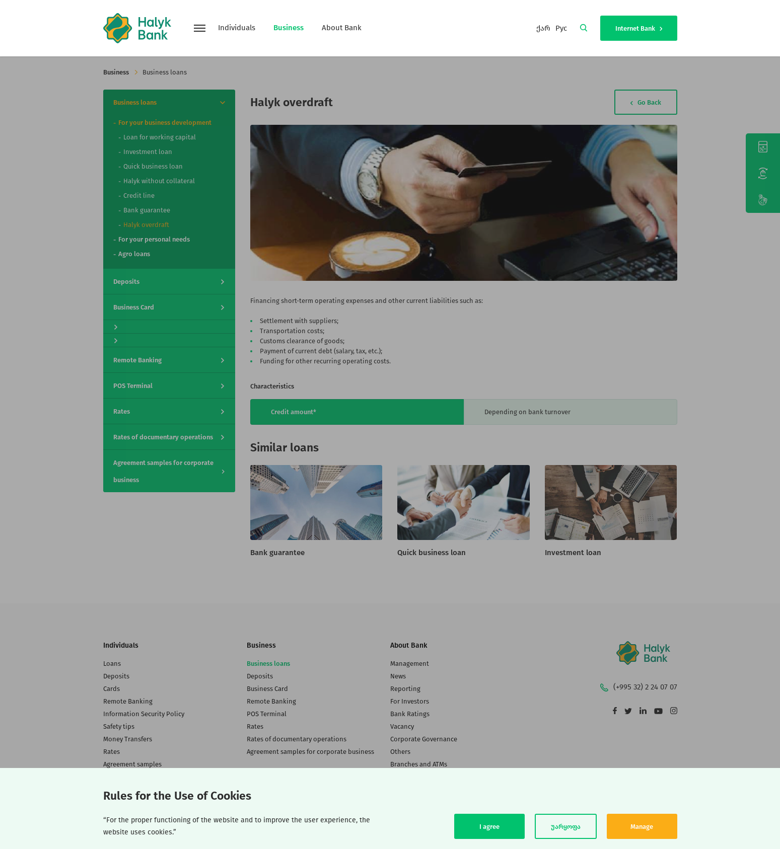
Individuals (236, 27)
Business (288, 27)
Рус (561, 28)
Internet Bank (638, 28)
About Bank (342, 27)
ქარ (543, 28)
